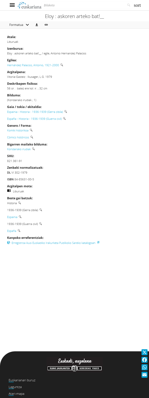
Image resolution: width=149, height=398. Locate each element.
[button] (36, 24)
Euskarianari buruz (22, 380)
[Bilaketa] (83, 5)
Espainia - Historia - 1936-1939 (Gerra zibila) (35, 112)
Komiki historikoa (17, 130)
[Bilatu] (129, 5)
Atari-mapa (16, 393)
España (11, 231)
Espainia (12, 217)
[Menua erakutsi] (12, 5)
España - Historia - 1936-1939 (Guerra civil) (34, 119)
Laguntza (15, 387)
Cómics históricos (18, 137)
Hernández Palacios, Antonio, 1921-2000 (33, 65)
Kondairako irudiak (19, 149)
